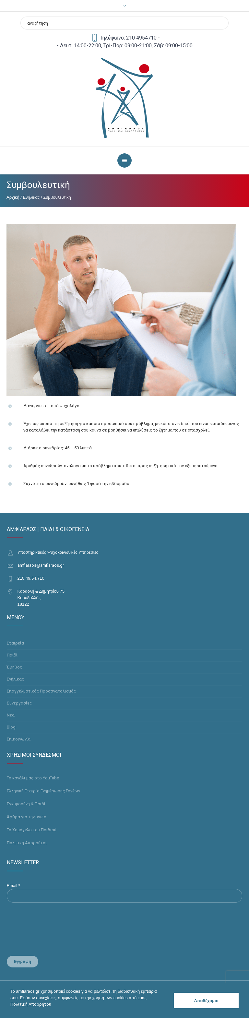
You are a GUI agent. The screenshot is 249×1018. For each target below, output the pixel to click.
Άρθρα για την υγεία (26, 816)
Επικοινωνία (18, 739)
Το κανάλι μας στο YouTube (33, 777)
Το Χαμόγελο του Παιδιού (31, 829)
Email (13, 885)
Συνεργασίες (19, 703)
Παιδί (12, 655)
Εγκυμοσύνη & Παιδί (26, 803)
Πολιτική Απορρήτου (27, 842)
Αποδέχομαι (206, 1000)
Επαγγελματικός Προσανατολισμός (41, 691)
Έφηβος (14, 667)
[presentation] (47, 927)
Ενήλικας (31, 197)
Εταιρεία (15, 643)
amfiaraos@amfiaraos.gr (41, 565)
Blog (11, 727)
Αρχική (12, 197)
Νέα (11, 715)
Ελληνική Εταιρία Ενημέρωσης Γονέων (43, 790)
